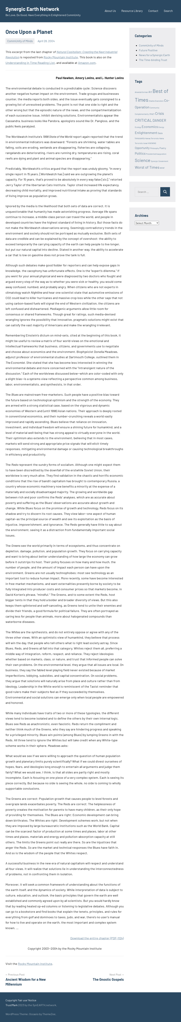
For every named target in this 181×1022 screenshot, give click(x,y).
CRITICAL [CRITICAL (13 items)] (143, 120)
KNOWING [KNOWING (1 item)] (152, 143)
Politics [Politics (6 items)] (140, 153)
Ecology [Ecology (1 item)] (138, 127)
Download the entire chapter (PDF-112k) (97, 938)
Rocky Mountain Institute (61, 57)
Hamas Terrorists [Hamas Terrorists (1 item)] (152, 138)
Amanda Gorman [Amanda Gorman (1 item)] (141, 92)
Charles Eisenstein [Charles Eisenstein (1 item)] (156, 101)
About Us (110, 10)
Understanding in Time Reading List (30, 63)
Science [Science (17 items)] (142, 160)
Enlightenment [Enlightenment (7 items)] (146, 133)
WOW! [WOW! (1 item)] (162, 168)
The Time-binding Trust (153, 59)
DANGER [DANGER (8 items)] (159, 120)
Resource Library (132, 10)
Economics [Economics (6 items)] (150, 127)
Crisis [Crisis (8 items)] (159, 113)
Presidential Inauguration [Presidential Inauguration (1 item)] (156, 154)
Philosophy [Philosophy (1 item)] (154, 148)
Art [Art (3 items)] (150, 91)
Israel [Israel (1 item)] (145, 143)
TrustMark (12, 1005)
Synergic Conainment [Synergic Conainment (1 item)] (159, 161)
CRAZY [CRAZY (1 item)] (152, 114)
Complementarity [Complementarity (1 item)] (142, 114)
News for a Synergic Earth (154, 55)
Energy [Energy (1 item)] (161, 127)
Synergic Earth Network (34, 8)
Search (168, 10)
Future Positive (148, 50)
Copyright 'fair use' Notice (21, 1000)
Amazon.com (87, 63)
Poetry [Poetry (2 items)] (162, 148)
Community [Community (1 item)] (154, 108)
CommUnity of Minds (20, 41)
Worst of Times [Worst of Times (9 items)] (147, 167)
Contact (153, 10)
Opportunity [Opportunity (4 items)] (142, 148)
